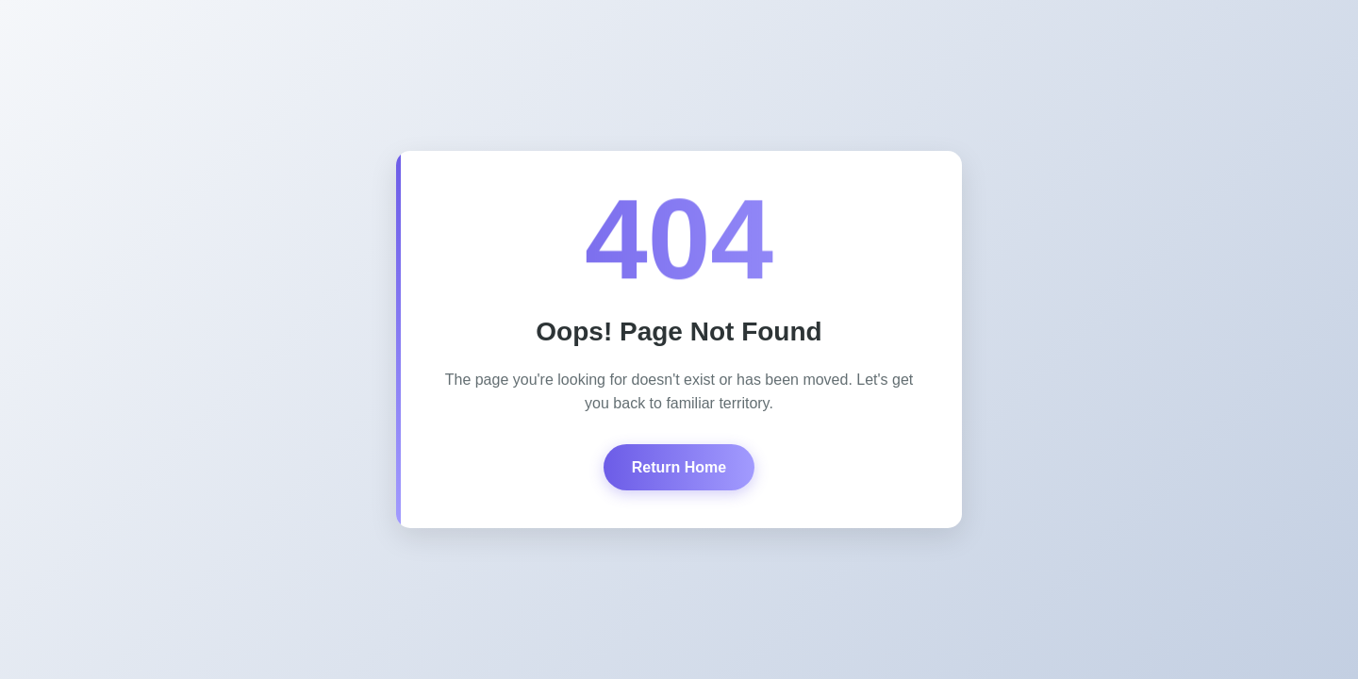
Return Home (679, 467)
